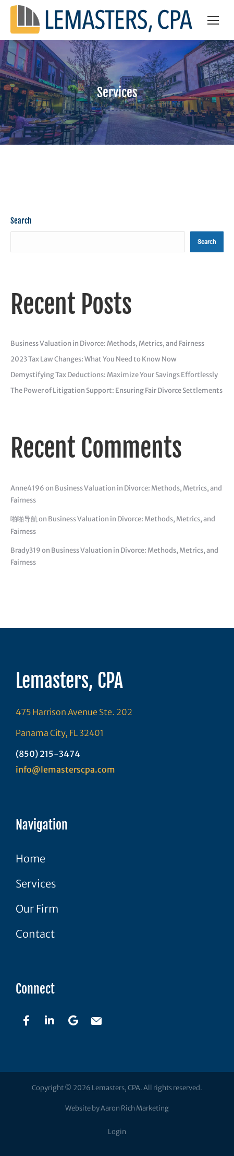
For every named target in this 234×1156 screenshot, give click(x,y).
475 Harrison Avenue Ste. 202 (74, 712)
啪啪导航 (24, 519)
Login (117, 1131)
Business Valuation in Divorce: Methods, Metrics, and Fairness (107, 343)
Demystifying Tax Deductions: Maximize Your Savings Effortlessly (114, 374)
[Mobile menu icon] (213, 20)
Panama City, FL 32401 (60, 733)
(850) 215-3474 (48, 754)
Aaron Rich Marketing (135, 1108)
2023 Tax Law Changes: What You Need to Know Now (93, 359)
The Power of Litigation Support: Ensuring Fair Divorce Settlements (116, 390)
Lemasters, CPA (69, 681)
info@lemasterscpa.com (65, 769)
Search (20, 221)
